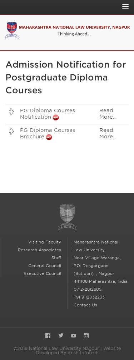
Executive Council (42, 273)
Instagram (86, 336)
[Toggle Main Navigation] (124, 6)
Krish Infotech (83, 352)
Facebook (47, 336)
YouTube (73, 336)
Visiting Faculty (44, 242)
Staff (56, 257)
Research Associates (39, 249)
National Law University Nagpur (67, 217)
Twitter (60, 336)
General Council (44, 265)
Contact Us (85, 304)
